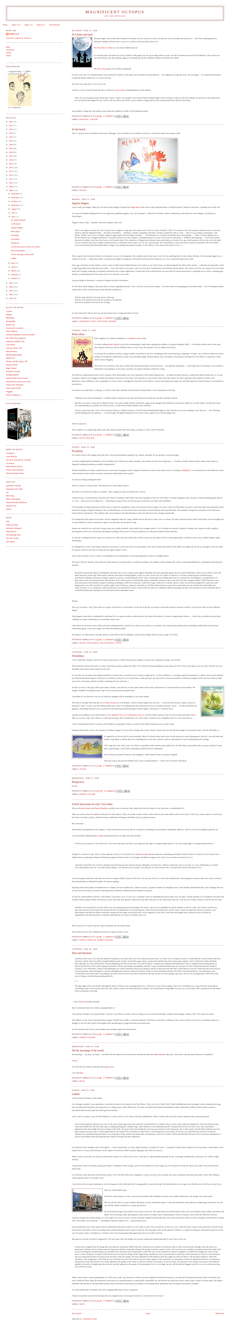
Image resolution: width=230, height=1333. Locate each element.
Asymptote (10, 453)
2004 (11, 294)
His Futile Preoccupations (16, 338)
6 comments (109, 640)
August (14, 209)
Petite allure (78, 334)
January (14, 278)
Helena (83, 190)
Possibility (77, 451)
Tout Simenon (54, 25)
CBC (8, 521)
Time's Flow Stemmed (14, 385)
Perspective (78, 781)
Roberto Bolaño (87, 794)
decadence (85, 321)
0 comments (109, 116)
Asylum (9, 311)
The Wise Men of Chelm (103, 48)
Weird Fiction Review (14, 466)
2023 (11, 133)
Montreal (84, 119)
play (81, 1073)
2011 (11, 179)
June (13, 216)
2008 (11, 190)
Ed (76, 786)
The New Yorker (12, 538)
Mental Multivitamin (14, 355)
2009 (11, 186)
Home (5, 25)
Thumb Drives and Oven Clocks (18, 381)
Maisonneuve (11, 531)
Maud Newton (11, 351)
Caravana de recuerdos (14, 328)
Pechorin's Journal (13, 371)
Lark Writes (10, 345)
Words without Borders (15, 470)
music (94, 321)
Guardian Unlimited (13, 528)
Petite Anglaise (87, 438)
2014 (11, 167)
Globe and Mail (12, 525)
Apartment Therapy (13, 485)
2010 (11, 183)
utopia (118, 643)
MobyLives (10, 358)
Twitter (8, 53)
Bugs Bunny (136, 207)
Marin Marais (159, 1054)
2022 (11, 137)
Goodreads (10, 50)
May (13, 263)
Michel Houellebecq (89, 643)
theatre (94, 119)
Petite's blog (112, 344)
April (13, 267)
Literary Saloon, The (14, 348)
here (84, 424)
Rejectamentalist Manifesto (16, 502)
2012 (11, 175)
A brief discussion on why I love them (92, 804)
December (15, 194)
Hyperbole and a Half (14, 489)
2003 (11, 298)
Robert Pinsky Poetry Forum (17, 378)
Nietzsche (103, 321)
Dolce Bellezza (12, 331)
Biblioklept (10, 318)
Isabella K (14, 34)
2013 (11, 171)
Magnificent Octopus (115, 12)
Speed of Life (11, 506)
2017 (11, 156)
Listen (74, 1060)
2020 (11, 144)
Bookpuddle (10, 321)
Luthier (76, 1094)
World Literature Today (15, 473)
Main (8, 47)
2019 (11, 148)
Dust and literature (82, 953)
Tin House (10, 463)
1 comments (109, 435)
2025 (11, 125)
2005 (11, 291)
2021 (11, 141)
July (13, 213)
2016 (11, 160)
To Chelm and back (82, 34)
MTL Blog (10, 496)
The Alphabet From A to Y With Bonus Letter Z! (126, 715)
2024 (11, 129)
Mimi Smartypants (13, 499)
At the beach (78, 129)
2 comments (109, 318)
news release (102, 69)
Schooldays (78, 655)
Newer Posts (76, 1313)
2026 (11, 122)
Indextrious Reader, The (15, 341)
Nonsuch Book (11, 365)
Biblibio (9, 315)
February (15, 274)
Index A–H (16, 25)
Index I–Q (28, 25)
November (15, 197)
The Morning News (13, 535)
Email (8, 55)
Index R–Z (41, 25)
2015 (11, 164)
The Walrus (10, 541)
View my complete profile (18, 38)
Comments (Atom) (89, 1319)
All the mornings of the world (88, 1050)
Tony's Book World (13, 388)
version (111, 1067)
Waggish (9, 391)
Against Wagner (80, 203)
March (14, 271)
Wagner (112, 321)
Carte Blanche (11, 456)
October (14, 201)
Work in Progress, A (13, 395)
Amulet (101, 836)
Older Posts (219, 1313)
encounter (144, 854)
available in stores (135, 338)
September (15, 205)
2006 (11, 287)
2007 (11, 283)
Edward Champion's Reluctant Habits (20, 335)
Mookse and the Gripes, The (17, 361)
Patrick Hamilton (101, 808)
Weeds (8, 509)
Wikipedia (186, 470)
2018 (11, 152)
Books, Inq (10, 325)
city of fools (120, 90)
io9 (7, 492)
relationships (107, 643)
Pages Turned (11, 368)
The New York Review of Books (18, 460)
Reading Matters (12, 375)
